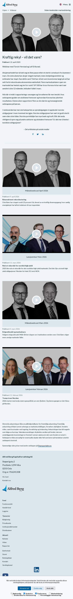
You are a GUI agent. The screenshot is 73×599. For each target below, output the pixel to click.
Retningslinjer (7, 558)
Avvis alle (50, 588)
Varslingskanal (7, 565)
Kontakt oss (6, 480)
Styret (4, 554)
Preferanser (41, 593)
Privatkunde (6, 523)
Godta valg (38, 588)
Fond (4, 500)
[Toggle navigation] (70, 4)
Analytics (28, 593)
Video (4, 542)
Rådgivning (6, 520)
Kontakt (5, 561)
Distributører (7, 530)
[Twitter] (38, 134)
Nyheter (5, 539)
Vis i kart (5, 477)
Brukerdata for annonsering (24, 595)
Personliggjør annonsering (49, 595)
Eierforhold (6, 551)
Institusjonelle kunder (9, 527)
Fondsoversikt (7, 504)
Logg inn (5, 511)
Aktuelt (5, 535)
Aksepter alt (24, 588)
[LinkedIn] (43, 134)
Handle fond (6, 508)
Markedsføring (55, 593)
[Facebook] (33, 134)
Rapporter (6, 546)
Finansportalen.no (45, 446)
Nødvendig (16, 593)
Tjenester (6, 516)
